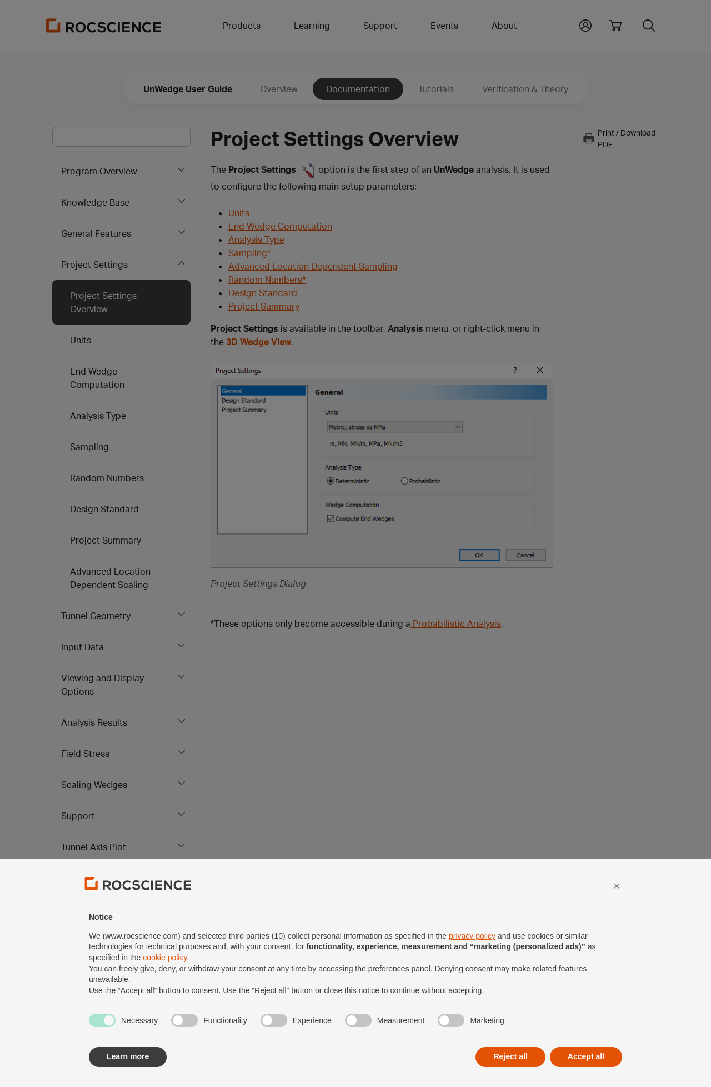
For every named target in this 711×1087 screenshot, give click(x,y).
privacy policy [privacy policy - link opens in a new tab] (472, 960)
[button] (616, 910)
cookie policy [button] (165, 982)
